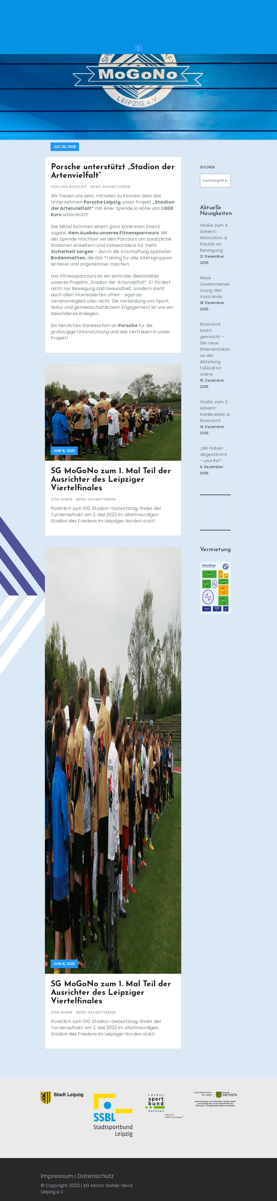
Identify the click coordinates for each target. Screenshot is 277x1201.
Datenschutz (95, 1176)
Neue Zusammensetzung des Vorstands (215, 287)
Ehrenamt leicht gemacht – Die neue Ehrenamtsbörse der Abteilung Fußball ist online (215, 349)
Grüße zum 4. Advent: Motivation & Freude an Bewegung (214, 237)
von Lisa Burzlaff (69, 186)
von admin (62, 499)
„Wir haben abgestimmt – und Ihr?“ (214, 454)
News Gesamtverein (110, 186)
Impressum (57, 1176)
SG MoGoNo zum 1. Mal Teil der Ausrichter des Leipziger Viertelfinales (111, 479)
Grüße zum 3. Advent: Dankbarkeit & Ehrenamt (215, 411)
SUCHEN (207, 167)
